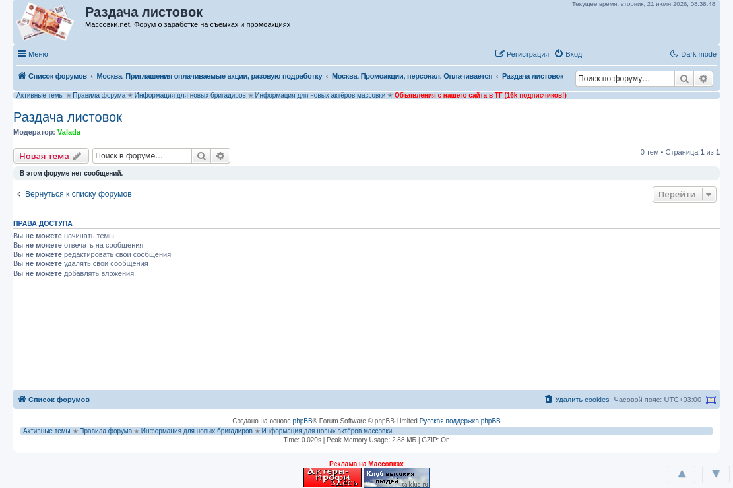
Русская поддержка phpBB (460, 421)
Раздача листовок (67, 117)
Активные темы (40, 95)
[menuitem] (568, 54)
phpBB (303, 421)
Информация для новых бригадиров (190, 95)
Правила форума (99, 95)
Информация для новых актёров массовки (320, 95)
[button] (600, 53)
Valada (68, 132)
